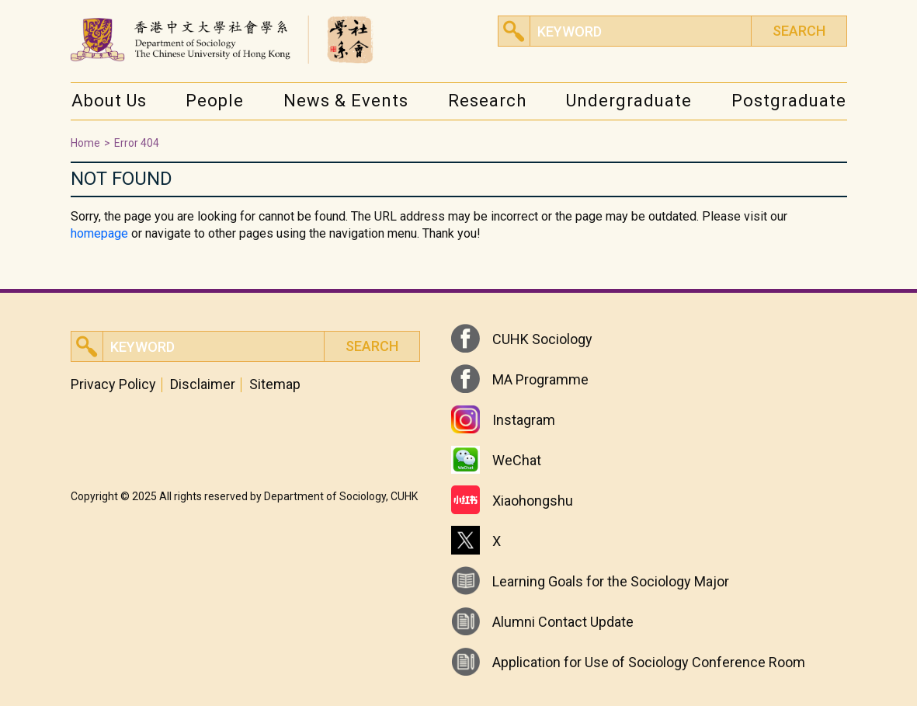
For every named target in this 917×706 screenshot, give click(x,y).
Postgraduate (788, 100)
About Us (109, 100)
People (215, 100)
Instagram (523, 420)
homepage (99, 233)
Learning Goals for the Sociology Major (610, 581)
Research (487, 100)
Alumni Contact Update (563, 622)
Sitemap (274, 384)
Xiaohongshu (532, 500)
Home (85, 143)
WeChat (516, 460)
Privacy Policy (113, 384)
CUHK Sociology (542, 339)
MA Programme (540, 379)
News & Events (345, 100)
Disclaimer (202, 384)
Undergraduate (629, 100)
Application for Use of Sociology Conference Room (648, 662)
